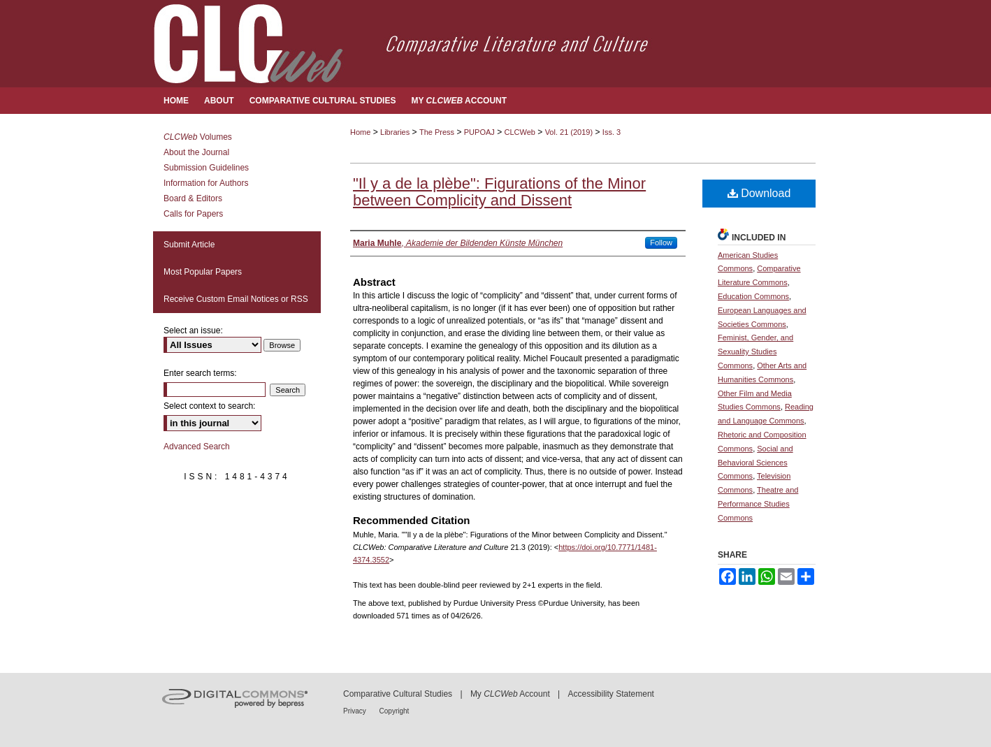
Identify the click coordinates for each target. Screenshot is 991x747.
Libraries (395, 132)
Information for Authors (206, 183)
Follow (661, 242)
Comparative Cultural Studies (397, 694)
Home (360, 132)
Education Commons (753, 296)
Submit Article (189, 244)
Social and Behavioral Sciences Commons (755, 462)
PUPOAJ (479, 132)
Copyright (394, 711)
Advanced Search (197, 446)
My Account (510, 694)
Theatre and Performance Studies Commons (758, 504)
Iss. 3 (611, 132)
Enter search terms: (200, 373)
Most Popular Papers (203, 272)
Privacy (355, 711)
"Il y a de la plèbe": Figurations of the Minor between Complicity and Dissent (499, 192)
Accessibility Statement (611, 694)
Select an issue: (193, 330)
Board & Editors (193, 198)
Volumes (198, 137)
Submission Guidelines (206, 168)
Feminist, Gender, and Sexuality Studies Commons (755, 351)
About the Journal (196, 152)
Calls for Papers (193, 214)
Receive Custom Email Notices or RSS (236, 299)
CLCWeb (520, 132)
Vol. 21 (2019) (569, 132)
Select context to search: (209, 406)
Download (759, 193)
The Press (436, 132)
